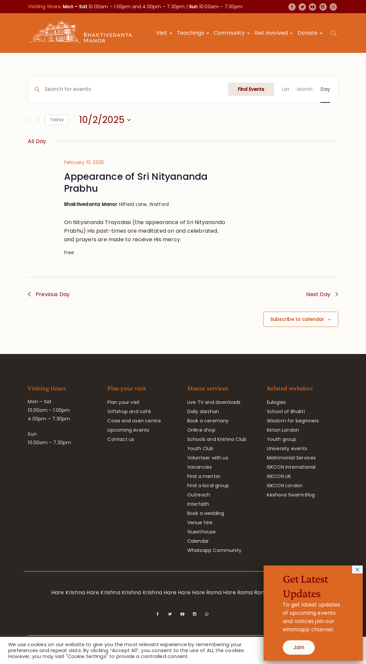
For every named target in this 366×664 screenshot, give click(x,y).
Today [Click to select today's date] (57, 119)
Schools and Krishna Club (217, 439)
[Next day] (38, 120)
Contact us (120, 439)
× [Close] (357, 569)
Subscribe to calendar (297, 319)
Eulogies (276, 402)
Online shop (201, 430)
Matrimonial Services (291, 457)
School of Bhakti (286, 411)
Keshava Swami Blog (291, 494)
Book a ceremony (208, 420)
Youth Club (200, 448)
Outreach (198, 494)
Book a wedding (205, 513)
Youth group (281, 439)
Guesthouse (201, 531)
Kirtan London (283, 430)
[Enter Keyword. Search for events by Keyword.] (136, 89)
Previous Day (49, 294)
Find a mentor (204, 476)
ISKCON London (285, 485)
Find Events (251, 89)
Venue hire (200, 522)
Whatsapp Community (214, 550)
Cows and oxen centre (134, 420)
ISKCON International (291, 467)
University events (287, 448)
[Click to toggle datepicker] (105, 120)
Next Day (322, 294)
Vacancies (199, 467)
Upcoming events (128, 430)
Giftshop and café (129, 411)
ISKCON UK (279, 476)
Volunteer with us (207, 457)
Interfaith (198, 504)
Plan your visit (123, 402)
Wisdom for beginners (293, 420)
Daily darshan (203, 411)
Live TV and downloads (214, 402)
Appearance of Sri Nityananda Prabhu (136, 182)
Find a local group (208, 485)
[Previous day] (29, 120)
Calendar (198, 541)
